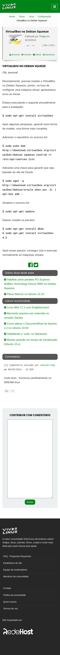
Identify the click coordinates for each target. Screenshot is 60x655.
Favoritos (26, 55)
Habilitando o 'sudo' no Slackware (25, 333)
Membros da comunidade (15, 576)
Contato (7, 588)
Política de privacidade (14, 595)
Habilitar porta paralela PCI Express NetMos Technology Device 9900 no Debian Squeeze (30, 284)
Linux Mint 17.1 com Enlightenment (26, 307)
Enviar (30, 502)
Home (12, 16)
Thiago (42, 36)
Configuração (44, 16)
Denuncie (14, 55)
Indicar (37, 55)
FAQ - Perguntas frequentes (17, 556)
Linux (31, 16)
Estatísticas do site (12, 563)
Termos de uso (10, 608)
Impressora (49, 55)
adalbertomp (47, 365)
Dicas (22, 16)
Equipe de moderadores (15, 569)
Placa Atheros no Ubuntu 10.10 (24, 294)
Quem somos (9, 602)
